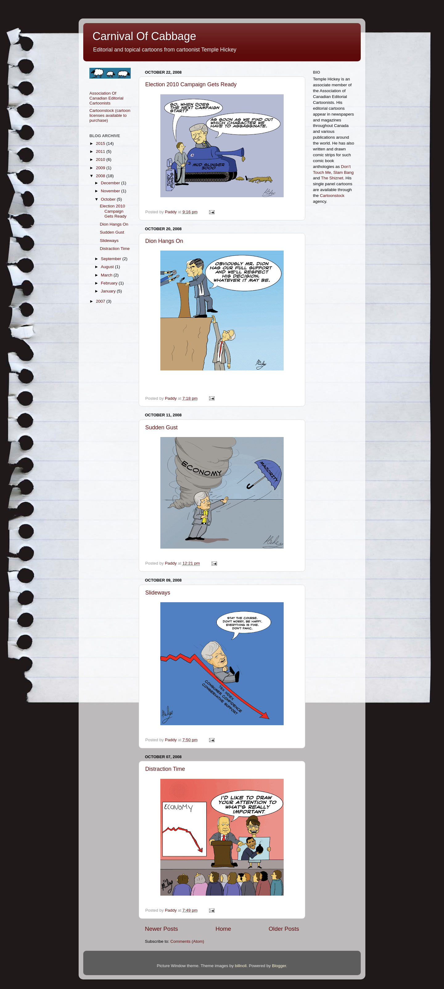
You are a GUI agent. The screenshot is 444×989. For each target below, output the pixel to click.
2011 (101, 151)
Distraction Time (165, 769)
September (111, 258)
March (107, 275)
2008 (101, 176)
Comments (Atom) (187, 941)
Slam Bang (343, 172)
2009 (101, 168)
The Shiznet (332, 178)
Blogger (279, 965)
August (108, 266)
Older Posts (284, 929)
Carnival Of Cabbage (144, 36)
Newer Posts (161, 929)
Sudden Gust (161, 427)
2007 (101, 301)
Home (223, 929)
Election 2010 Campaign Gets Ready (190, 84)
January (109, 291)
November (111, 191)
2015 (101, 143)
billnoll (241, 965)
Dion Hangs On (164, 241)
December (111, 183)
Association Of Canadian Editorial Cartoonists (106, 98)
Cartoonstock (332, 195)
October (109, 199)
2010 (101, 159)
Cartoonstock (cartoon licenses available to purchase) (109, 115)
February (110, 283)
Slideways (157, 593)
